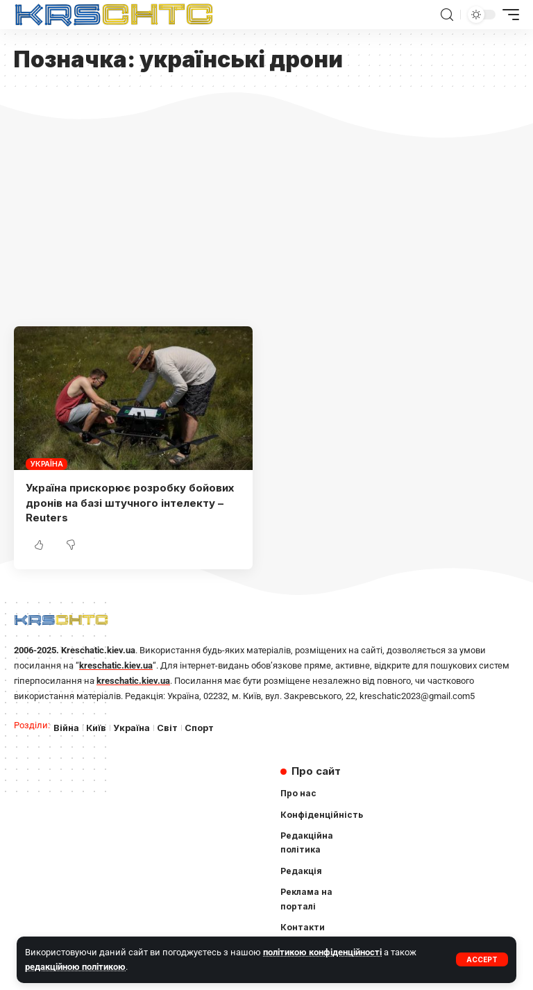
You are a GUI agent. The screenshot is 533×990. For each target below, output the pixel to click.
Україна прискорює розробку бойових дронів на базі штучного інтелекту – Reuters (130, 503)
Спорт (199, 728)
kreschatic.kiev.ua (116, 665)
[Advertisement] (266, 222)
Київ (96, 728)
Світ (167, 728)
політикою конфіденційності (322, 952)
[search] (447, 15)
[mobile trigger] (507, 14)
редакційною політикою (75, 967)
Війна (66, 728)
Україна (46, 464)
